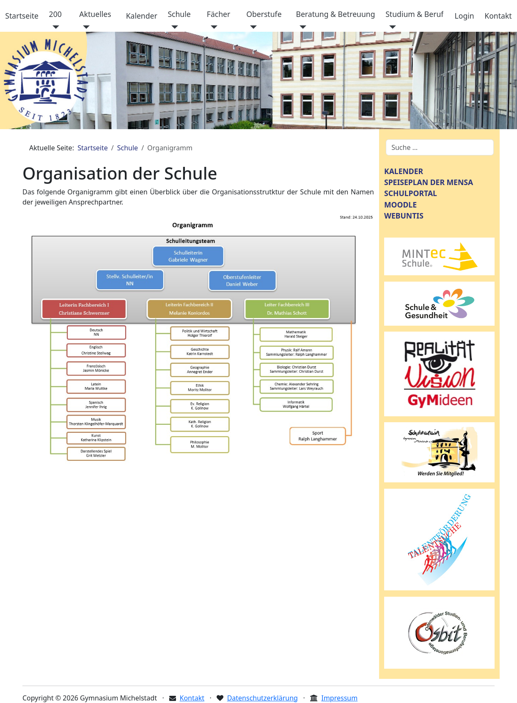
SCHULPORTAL (410, 193)
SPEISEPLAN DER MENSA (428, 182)
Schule (179, 14)
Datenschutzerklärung (262, 698)
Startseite (21, 16)
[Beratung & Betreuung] (301, 27)
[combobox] (440, 147)
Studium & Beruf (414, 14)
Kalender (141, 16)
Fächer (219, 14)
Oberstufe (263, 14)
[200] (54, 27)
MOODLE (400, 204)
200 (55, 14)
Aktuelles (95, 14)
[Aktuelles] (84, 27)
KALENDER (403, 171)
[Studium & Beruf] (390, 27)
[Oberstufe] (251, 27)
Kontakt (498, 16)
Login (464, 16)
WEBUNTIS (404, 215)
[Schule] (173, 27)
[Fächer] (212, 27)
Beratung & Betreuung (335, 14)
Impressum (339, 698)
